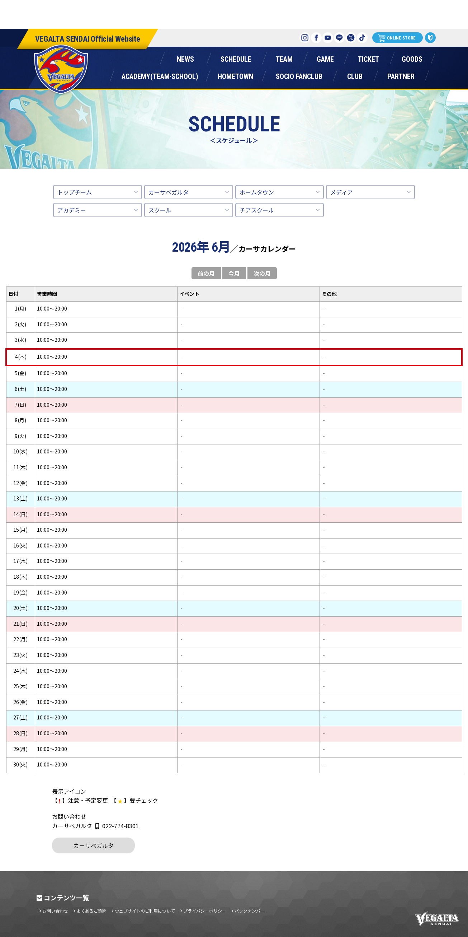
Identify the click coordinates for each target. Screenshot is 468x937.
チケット (368, 57)
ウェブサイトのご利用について (145, 910)
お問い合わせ (55, 910)
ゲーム (325, 57)
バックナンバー (250, 910)
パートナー (401, 75)
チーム (284, 57)
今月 (234, 273)
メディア (341, 192)
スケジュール (236, 57)
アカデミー (71, 210)
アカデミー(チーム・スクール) (160, 75)
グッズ (412, 57)
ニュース (186, 57)
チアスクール (257, 210)
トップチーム (74, 192)
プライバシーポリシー (204, 910)
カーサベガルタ (168, 192)
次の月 (262, 273)
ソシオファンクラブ (299, 75)
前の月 (206, 273)
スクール (159, 210)
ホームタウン (235, 75)
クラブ (355, 75)
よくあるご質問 (91, 910)
